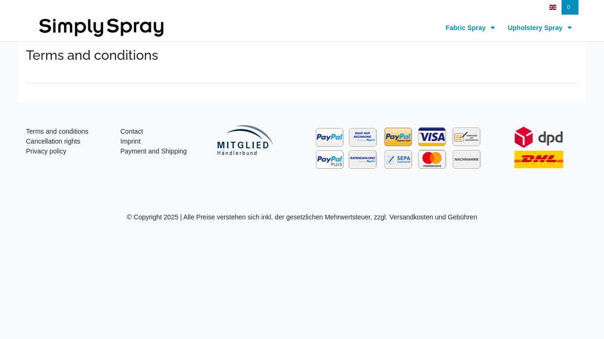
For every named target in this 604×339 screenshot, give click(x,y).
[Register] (523, 7)
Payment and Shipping (153, 151)
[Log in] (485, 7)
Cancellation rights (53, 141)
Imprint (130, 141)
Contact (131, 131)
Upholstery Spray (536, 28)
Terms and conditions (57, 131)
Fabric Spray (466, 28)
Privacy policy (46, 151)
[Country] (553, 7)
